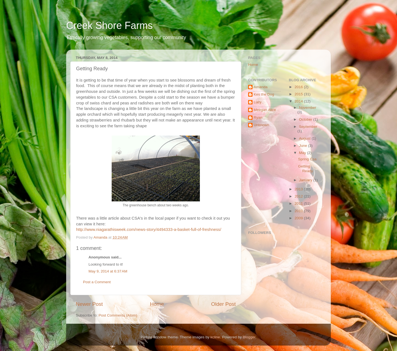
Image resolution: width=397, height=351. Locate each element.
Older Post (223, 304)
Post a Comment (97, 282)
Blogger (249, 337)
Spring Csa (307, 159)
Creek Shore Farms (109, 25)
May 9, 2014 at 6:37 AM (107, 271)
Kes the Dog (264, 94)
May (303, 153)
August (305, 138)
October (306, 119)
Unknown (261, 125)
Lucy (258, 102)
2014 (299, 101)
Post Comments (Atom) (118, 315)
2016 (299, 87)
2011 (299, 203)
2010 (299, 211)
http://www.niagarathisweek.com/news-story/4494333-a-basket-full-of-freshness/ (148, 229)
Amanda (260, 87)
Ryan (258, 117)
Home (157, 304)
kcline (215, 337)
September (308, 127)
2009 (299, 218)
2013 (299, 189)
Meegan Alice (265, 110)
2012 (299, 196)
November (307, 108)
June (303, 146)
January (306, 180)
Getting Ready (305, 168)
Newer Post (89, 304)
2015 (299, 94)
